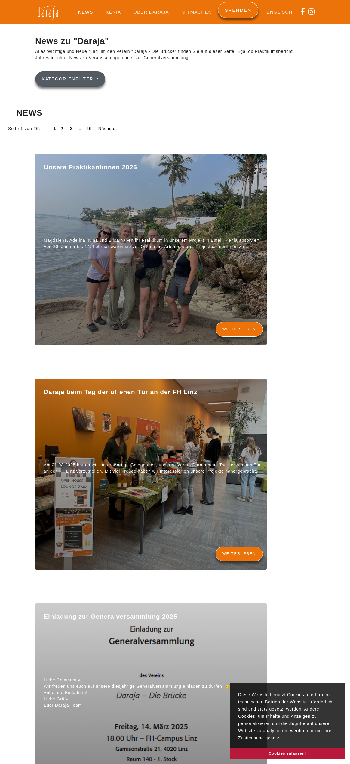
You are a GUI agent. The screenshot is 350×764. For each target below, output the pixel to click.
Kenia (113, 11)
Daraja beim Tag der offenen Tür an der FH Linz (120, 391)
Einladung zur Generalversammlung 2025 (110, 616)
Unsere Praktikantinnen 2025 (90, 167)
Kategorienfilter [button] (68, 79)
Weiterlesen (239, 329)
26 (88, 128)
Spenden (238, 10)
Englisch (280, 11)
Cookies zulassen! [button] (287, 753)
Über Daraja (151, 11)
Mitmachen (196, 11)
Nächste (106, 128)
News (85, 11)
